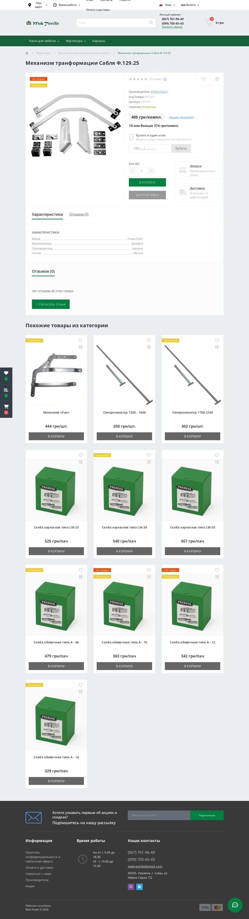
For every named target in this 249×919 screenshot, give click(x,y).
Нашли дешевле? (181, 117)
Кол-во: (134, 164)
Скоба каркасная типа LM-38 (124, 527)
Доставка (194, 188)
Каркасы (98, 41)
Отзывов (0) (79, 214)
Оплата (192, 166)
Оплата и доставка (98, 10)
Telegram (139, 886)
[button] (6, 409)
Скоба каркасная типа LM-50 (192, 527)
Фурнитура (43, 53)
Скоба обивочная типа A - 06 (56, 642)
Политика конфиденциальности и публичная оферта (43, 856)
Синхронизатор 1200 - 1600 (124, 412)
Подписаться (207, 815)
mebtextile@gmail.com (145, 866)
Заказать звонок (172, 27)
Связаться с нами (38, 874)
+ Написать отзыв (51, 304)
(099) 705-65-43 (173, 23)
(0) (165, 79)
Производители (37, 880)
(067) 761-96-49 (173, 19)
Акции (30, 886)
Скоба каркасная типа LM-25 (56, 527)
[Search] (151, 23)
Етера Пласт (159, 92)
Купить (181, 148)
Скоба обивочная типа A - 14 (56, 757)
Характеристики (47, 214)
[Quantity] (141, 171)
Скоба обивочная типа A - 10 (124, 642)
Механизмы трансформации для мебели (84, 53)
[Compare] (217, 79)
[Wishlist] (203, 79)
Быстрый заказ (148, 195)
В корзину (148, 182)
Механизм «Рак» (56, 412)
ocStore (46, 905)
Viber (131, 886)
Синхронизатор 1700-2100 (192, 412)
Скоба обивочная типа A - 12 (192, 642)
